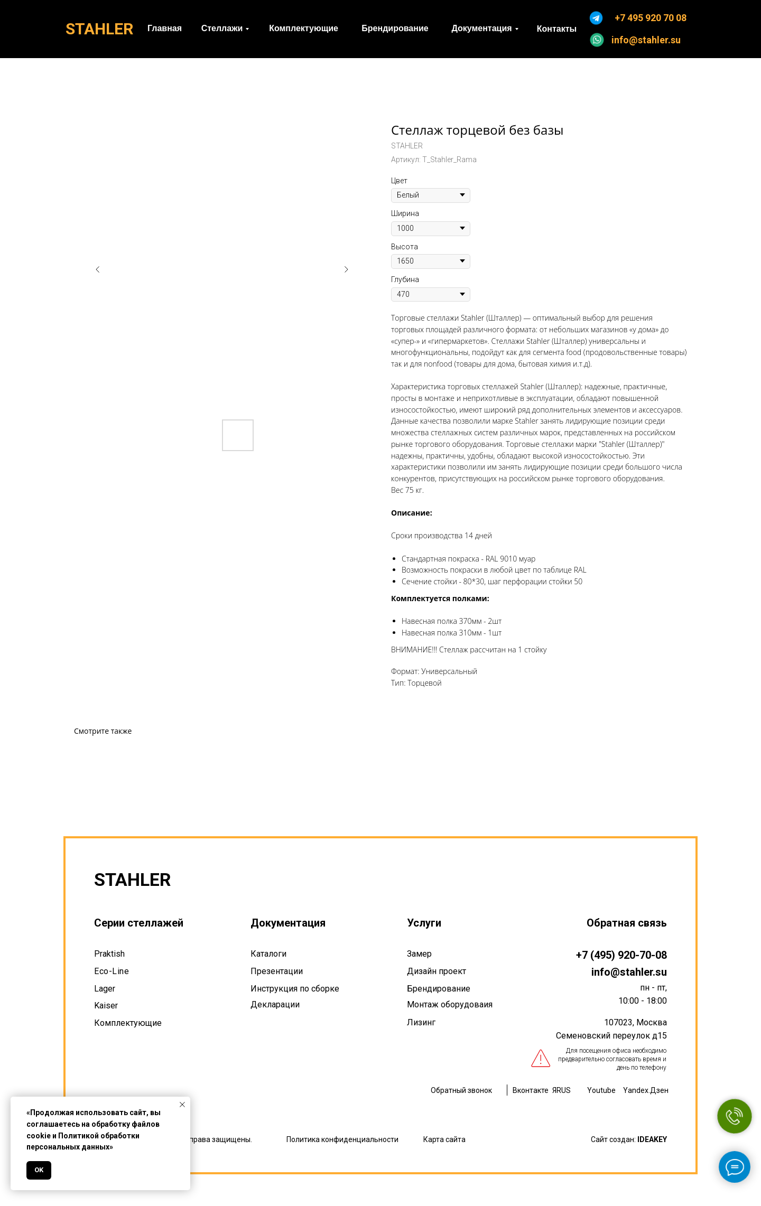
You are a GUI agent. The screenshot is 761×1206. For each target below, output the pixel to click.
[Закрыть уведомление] (182, 1104)
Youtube (601, 1090)
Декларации (275, 1004)
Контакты (557, 28)
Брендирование (394, 28)
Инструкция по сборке (294, 989)
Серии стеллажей (138, 923)
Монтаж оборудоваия (450, 1004)
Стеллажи (222, 28)
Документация (481, 28)
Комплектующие (303, 28)
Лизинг (421, 1022)
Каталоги (268, 954)
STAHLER (99, 29)
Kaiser (106, 1006)
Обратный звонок (461, 1090)
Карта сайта (444, 1139)
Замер (419, 954)
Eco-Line (111, 971)
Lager (104, 989)
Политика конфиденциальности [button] (342, 1139)
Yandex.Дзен (646, 1090)
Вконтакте (531, 1090)
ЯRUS (561, 1090)
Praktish (109, 954)
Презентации (276, 971)
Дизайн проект (436, 971)
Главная (164, 28)
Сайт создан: (629, 1139)
